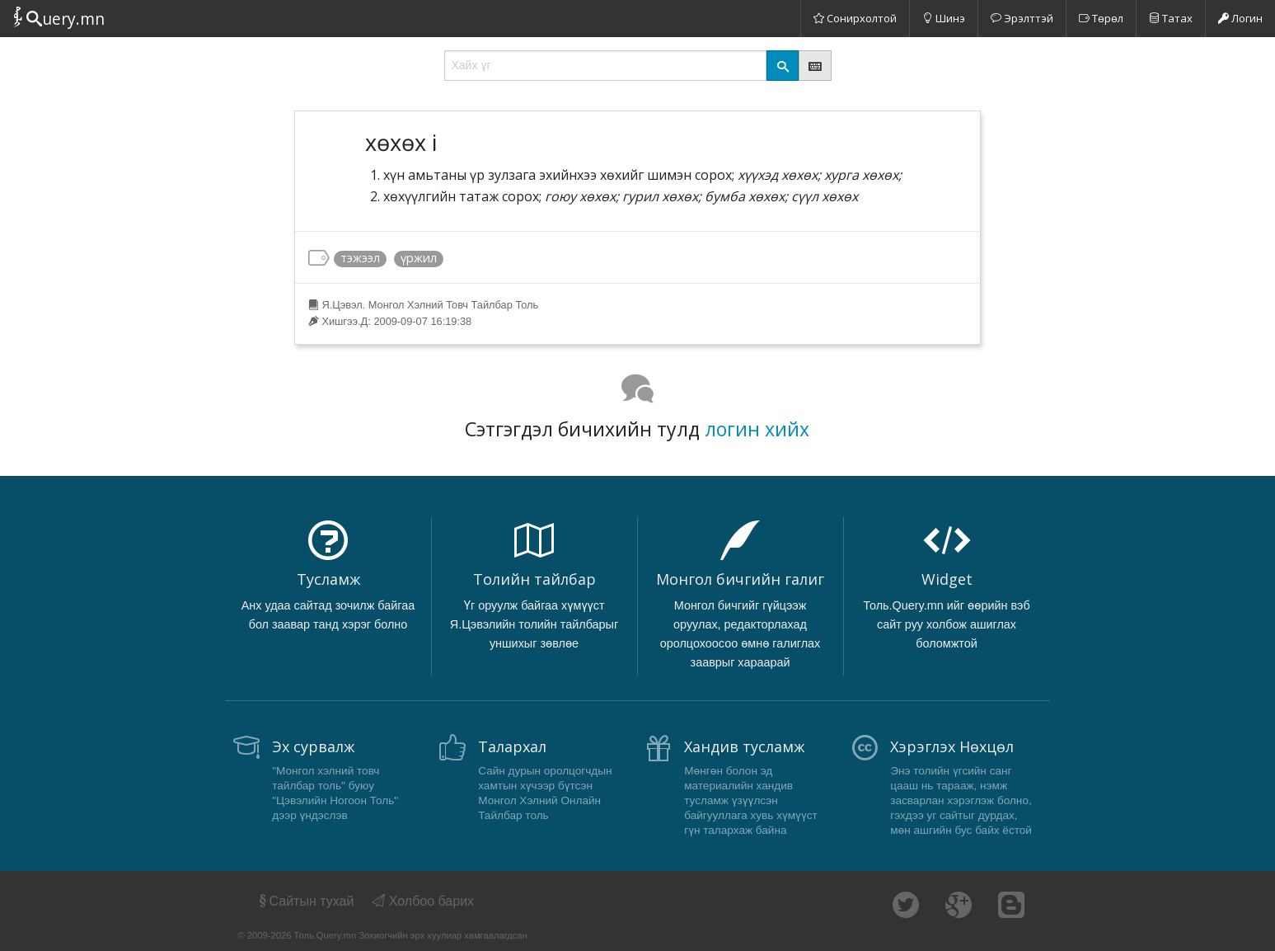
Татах (1171, 18)
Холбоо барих (423, 901)
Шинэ (943, 18)
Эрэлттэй (1022, 18)
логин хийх (757, 429)
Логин (1240, 18)
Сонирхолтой (855, 18)
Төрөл (1101, 18)
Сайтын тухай (305, 901)
